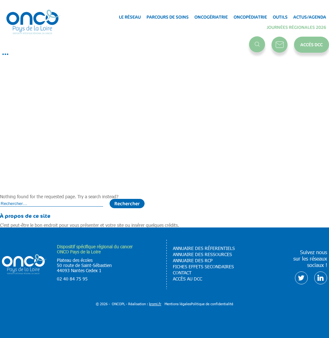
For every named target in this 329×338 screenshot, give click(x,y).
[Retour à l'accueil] (33, 22)
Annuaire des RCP (193, 260)
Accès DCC (311, 44)
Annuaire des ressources (202, 254)
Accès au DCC (187, 279)
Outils (280, 17)
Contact (279, 45)
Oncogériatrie (211, 17)
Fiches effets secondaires (203, 266)
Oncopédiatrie (250, 17)
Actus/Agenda (309, 17)
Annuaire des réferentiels (204, 248)
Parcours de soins (168, 17)
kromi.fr (155, 304)
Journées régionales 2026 (296, 27)
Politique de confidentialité (212, 304)
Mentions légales (177, 304)
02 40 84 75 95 (72, 278)
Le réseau (130, 17)
